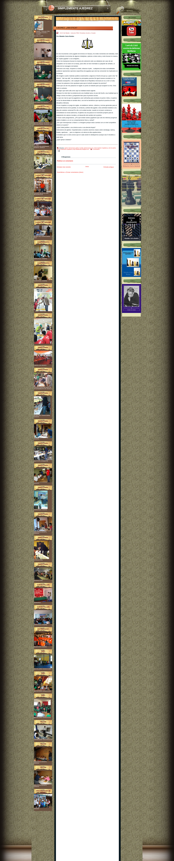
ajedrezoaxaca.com (88, 148)
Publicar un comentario (65, 161)
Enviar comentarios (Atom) (74, 172)
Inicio (87, 166)
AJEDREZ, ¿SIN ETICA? (66, 28)
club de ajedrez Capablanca (101, 148)
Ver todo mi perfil (38, 36)
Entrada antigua (109, 167)
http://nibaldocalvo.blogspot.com (81, 149)
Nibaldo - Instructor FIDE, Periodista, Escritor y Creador (43, 33)
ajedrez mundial (79, 148)
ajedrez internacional (69, 148)
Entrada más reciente (64, 167)
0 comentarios (96, 149)
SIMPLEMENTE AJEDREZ (75, 8)
